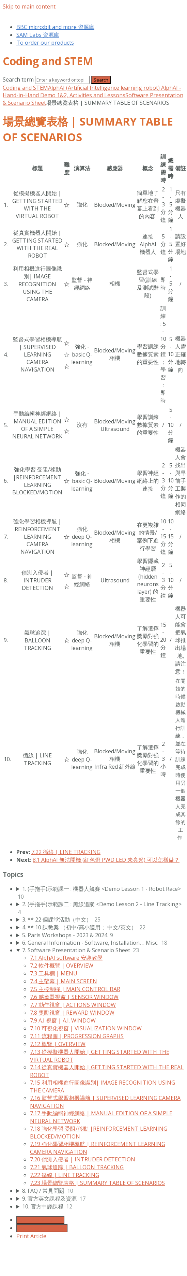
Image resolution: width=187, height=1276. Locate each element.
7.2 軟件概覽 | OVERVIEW (61, 965)
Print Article (31, 1236)
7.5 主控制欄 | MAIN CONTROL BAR (75, 989)
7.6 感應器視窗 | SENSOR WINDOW (74, 997)
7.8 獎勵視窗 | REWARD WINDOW (72, 1012)
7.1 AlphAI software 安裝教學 (66, 957)
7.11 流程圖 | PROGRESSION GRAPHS (77, 1036)
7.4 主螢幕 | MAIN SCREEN (63, 981)
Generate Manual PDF (42, 1228)
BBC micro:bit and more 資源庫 (55, 27)
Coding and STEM (25, 87)
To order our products (45, 42)
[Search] (62, 80)
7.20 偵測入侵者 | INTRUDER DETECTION (82, 1159)
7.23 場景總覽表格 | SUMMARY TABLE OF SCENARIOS (97, 1183)
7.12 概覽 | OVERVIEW (57, 1044)
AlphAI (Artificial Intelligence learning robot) (104, 87)
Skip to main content (29, 6)
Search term (18, 79)
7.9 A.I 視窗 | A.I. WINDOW (63, 1020)
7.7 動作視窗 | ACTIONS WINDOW (73, 1005)
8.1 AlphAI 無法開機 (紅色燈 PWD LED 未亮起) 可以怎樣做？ (106, 860)
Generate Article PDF (40, 1220)
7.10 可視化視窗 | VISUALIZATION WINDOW (86, 1028)
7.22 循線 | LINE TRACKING (65, 852)
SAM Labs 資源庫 (37, 35)
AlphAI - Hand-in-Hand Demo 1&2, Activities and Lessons (92, 91)
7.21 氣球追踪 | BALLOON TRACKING (77, 1167)
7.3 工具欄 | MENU (53, 973)
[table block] (93, 497)
